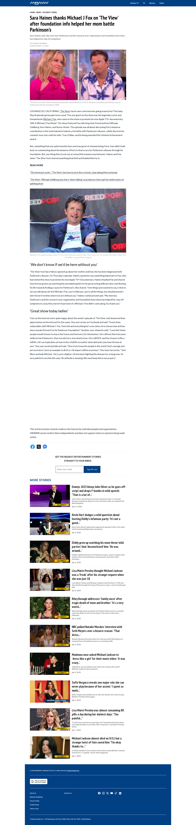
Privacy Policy (34, 801)
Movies (152, 3)
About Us (33, 793)
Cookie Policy (34, 805)
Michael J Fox (49, 119)
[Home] (39, 3)
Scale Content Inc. (73, 770)
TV (144, 3)
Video (161, 3)
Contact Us (68, 793)
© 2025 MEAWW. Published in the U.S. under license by (48, 770)
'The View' (65, 111)
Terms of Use (34, 809)
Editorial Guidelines (36, 797)
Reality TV (134, 3)
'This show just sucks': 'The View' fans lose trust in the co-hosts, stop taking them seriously (73, 172)
